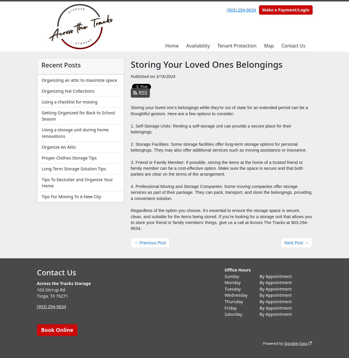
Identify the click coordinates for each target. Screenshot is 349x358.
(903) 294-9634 (241, 10)
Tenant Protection (236, 46)
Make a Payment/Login (285, 10)
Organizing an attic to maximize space (79, 80)
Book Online (57, 329)
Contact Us (293, 46)
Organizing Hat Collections (68, 91)
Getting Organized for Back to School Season (78, 116)
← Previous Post (150, 242)
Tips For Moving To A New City (71, 196)
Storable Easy (298, 343)
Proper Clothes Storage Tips (69, 158)
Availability (198, 46)
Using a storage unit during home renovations (75, 133)
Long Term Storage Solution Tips (74, 169)
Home (172, 46)
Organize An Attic (59, 147)
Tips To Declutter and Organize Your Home (77, 183)
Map (269, 46)
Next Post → (296, 242)
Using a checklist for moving (69, 102)
